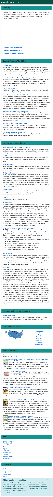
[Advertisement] (26, 32)
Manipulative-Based (8, 445)
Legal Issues (6, 472)
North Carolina (39, 344)
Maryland (39, 338)
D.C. (39, 333)
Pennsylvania (39, 331)
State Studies (7, 474)
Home (5, 476)
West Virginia (39, 335)
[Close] (49, 480)
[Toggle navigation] (49, 2)
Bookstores (6, 469)
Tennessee (39, 342)
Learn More (6, 492)
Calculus (5, 454)
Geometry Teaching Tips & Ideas (13, 47)
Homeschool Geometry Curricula (13, 50)
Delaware (39, 340)
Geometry (6, 450)
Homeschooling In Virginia (10, 2)
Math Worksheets (8, 456)
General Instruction (8, 441)
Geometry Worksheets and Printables (14, 53)
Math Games (6, 458)
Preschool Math (7, 443)
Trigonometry (7, 452)
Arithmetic (6, 447)
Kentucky (38, 337)
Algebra (5, 449)
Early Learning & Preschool (10, 471)
